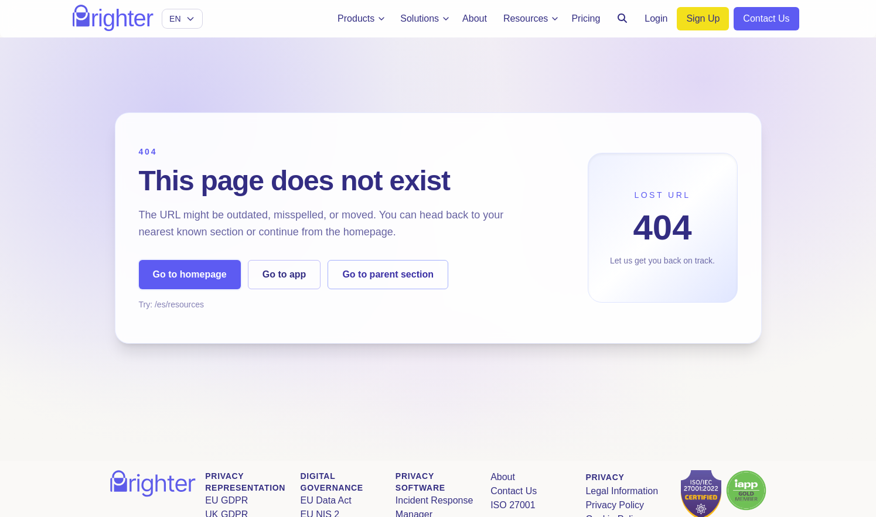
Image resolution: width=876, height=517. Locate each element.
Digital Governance (331, 481)
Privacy (604, 477)
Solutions (425, 18)
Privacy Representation (245, 481)
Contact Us (513, 491)
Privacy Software (420, 481)
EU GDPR (226, 500)
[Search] (622, 18)
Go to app (284, 274)
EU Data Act (325, 500)
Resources (531, 18)
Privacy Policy (614, 505)
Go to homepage (190, 274)
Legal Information (621, 491)
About (502, 477)
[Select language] (182, 18)
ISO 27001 (513, 505)
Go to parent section (388, 274)
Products (362, 18)
